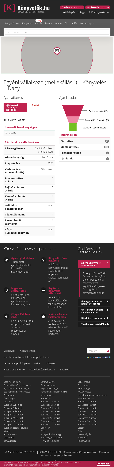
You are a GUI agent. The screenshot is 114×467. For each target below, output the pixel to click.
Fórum (48, 23)
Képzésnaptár (87, 23)
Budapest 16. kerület (50, 417)
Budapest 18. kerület (13, 421)
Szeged (81, 427)
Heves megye (84, 388)
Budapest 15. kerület (13, 417)
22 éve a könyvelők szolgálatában (91, 263)
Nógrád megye (84, 391)
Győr (80, 431)
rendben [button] (103, 463)
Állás (74, 23)
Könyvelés (82, 437)
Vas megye (46, 398)
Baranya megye (48, 381)
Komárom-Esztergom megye (54, 391)
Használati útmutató (14, 369)
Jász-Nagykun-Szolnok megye (17, 391)
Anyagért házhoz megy (51, 434)
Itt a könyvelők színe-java (94, 318)
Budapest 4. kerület (50, 404)
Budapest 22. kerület (50, 424)
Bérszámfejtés (84, 434)
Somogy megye (48, 395)
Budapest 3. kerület (13, 404)
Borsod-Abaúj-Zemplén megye (18, 385)
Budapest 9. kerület (13, 411)
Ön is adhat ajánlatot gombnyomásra (92, 310)
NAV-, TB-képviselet (50, 440)
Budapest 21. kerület (13, 424)
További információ (49, 464)
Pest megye (9, 395)
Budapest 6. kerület (13, 408)
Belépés (70, 12)
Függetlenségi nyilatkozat (42, 369)
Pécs (43, 431)
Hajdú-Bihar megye (49, 388)
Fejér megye (83, 385)
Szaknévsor (9, 350)
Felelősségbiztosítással (51, 437)
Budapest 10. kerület (50, 411)
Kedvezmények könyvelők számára (22, 363)
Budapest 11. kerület (87, 411)
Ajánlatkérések (27, 350)
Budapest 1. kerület (50, 401)
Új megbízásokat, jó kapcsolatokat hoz (91, 302)
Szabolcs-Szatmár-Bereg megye (92, 395)
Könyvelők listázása (99, 7)
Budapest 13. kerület (50, 414)
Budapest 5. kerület (87, 404)
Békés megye (84, 381)
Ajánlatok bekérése (73, 7)
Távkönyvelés (84, 440)
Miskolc (7, 431)
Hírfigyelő (50, 363)
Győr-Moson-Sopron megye (16, 388)
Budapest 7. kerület (50, 408)
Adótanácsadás (11, 434)
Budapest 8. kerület (87, 408)
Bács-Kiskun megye (13, 381)
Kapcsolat (65, 369)
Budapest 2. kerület (87, 401)
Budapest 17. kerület (87, 417)
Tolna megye (9, 398)
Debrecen (45, 427)
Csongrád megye (48, 385)
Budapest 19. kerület (50, 421)
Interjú (58, 23)
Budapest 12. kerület (13, 414)
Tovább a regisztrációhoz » (95, 324)
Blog (67, 23)
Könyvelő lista (12, 23)
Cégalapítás (9, 437)
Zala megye (9, 401)
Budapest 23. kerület (87, 424)
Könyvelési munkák (32, 22)
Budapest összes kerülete (16, 427)
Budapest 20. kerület (87, 421)
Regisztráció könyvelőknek (94, 12)
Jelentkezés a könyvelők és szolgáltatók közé (27, 357)
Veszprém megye (86, 398)
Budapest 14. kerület (87, 414)
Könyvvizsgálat (10, 440)
